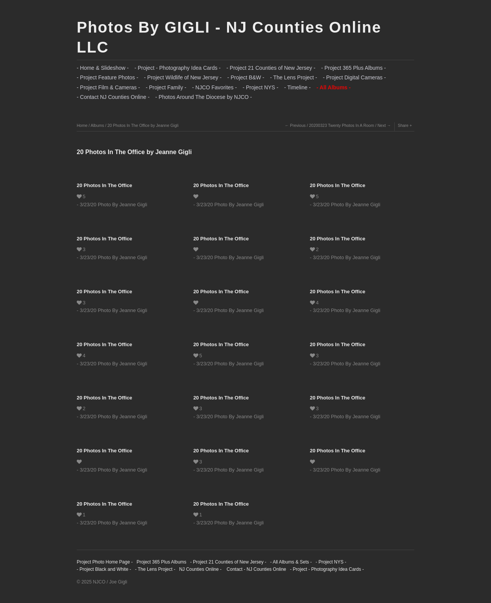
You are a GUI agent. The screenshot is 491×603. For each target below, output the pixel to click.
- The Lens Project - (293, 77)
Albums (97, 125)
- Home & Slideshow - (103, 68)
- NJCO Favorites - (214, 87)
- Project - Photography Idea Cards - (177, 68)
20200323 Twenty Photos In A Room (341, 125)
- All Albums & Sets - (291, 562)
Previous (298, 125)
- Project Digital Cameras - (354, 77)
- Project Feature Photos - (107, 77)
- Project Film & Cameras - (108, 87)
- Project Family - (166, 87)
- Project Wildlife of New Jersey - (182, 77)
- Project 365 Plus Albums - (353, 68)
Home (82, 125)
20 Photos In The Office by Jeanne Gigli (142, 125)
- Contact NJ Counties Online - (113, 97)
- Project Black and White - (104, 569)
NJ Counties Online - (200, 569)
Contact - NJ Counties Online (255, 569)
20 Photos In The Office (104, 185)
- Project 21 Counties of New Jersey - (270, 68)
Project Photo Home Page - (105, 562)
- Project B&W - (245, 77)
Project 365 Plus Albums (161, 562)
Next (381, 125)
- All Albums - (333, 87)
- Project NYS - (260, 87)
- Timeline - (297, 87)
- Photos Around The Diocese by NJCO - (203, 97)
